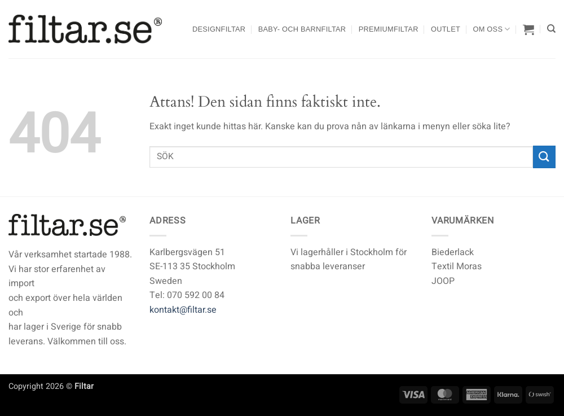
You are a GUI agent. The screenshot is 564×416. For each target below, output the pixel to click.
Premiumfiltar (388, 29)
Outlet (445, 29)
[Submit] (544, 157)
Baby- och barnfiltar (302, 29)
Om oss (491, 29)
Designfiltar (218, 29)
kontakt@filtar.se (183, 310)
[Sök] (551, 29)
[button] (528, 29)
